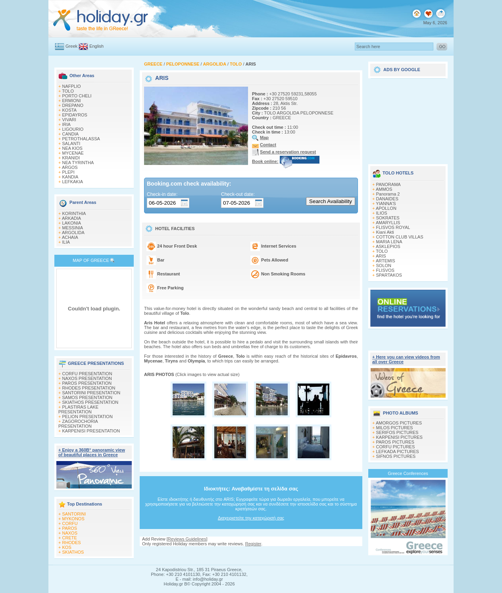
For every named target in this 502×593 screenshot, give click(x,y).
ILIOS (381, 213)
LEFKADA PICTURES (397, 451)
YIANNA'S (386, 203)
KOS (66, 547)
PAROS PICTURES (395, 442)
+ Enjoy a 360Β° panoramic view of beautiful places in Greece (91, 452)
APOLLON (386, 208)
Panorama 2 (388, 194)
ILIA (66, 242)
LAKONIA (71, 223)
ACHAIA (70, 237)
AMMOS (384, 189)
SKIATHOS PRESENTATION (90, 402)
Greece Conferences (408, 473)
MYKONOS (73, 518)
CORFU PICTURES (395, 446)
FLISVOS (385, 270)
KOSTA (69, 110)
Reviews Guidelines (187, 539)
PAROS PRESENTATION (87, 383)
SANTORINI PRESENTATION (91, 392)
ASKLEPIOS (388, 246)
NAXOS (70, 533)
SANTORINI (74, 514)
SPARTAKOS (389, 275)
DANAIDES (387, 198)
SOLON (384, 265)
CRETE (69, 537)
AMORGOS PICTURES (399, 423)
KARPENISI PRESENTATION (91, 430)
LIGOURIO (73, 129)
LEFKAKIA (72, 181)
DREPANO (73, 105)
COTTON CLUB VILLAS (399, 236)
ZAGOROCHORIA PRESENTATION (78, 423)
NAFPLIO (71, 86)
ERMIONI (71, 100)
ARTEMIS (385, 260)
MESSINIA (72, 227)
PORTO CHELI (77, 95)
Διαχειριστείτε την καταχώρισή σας (251, 517)
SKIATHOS (73, 552)
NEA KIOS (72, 148)
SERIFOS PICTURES (397, 432)
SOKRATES (388, 217)
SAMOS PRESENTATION (87, 397)
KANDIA (70, 176)
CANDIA (70, 134)
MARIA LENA (389, 241)
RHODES (71, 542)
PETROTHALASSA (81, 138)
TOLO (68, 91)
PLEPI (68, 172)
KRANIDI (71, 157)
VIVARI (69, 119)
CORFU (70, 523)
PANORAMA (388, 184)
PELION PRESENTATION (87, 416)
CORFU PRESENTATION (87, 373)
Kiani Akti (385, 232)
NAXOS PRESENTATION (87, 378)
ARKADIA (71, 218)
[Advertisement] (408, 118)
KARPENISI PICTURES (399, 437)
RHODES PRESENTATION (88, 388)
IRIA (66, 124)
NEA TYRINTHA (78, 162)
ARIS (381, 256)
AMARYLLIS (388, 222)
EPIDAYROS (74, 114)
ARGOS (70, 167)
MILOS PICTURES (394, 427)
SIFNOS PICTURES (396, 456)
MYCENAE (73, 153)
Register (253, 543)
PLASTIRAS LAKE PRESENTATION (78, 409)
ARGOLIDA (73, 232)
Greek (71, 46)
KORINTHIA (74, 213)
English (96, 46)
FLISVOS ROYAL (393, 227)
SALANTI (71, 143)
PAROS (69, 528)
